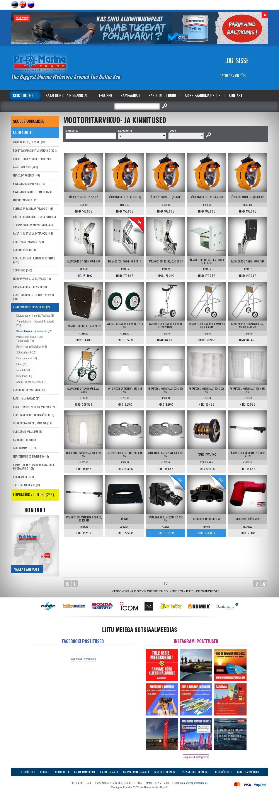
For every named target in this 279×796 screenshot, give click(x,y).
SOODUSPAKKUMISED (28, 121)
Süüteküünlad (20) (26, 352)
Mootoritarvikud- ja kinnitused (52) (34, 331)
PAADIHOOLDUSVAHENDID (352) (29, 390)
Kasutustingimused (165, 772)
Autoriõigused (223, 772)
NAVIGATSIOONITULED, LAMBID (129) (32, 192)
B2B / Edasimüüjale (248, 772)
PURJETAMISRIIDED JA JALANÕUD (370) (33, 415)
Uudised (44, 772)
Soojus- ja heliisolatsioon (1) (31, 382)
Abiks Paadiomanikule (202, 95)
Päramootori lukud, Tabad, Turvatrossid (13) (30, 338)
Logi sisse (236, 60)
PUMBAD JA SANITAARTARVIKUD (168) (33, 208)
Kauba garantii (109, 772)
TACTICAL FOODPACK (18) (26, 485)
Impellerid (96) (24, 376)
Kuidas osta (62, 772)
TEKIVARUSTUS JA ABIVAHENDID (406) (33, 225)
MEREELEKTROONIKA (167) (26, 175)
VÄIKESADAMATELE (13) (25, 448)
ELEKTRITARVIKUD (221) (25, 200)
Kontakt (236, 95)
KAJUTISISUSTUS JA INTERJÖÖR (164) (33, 233)
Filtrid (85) (21, 364)
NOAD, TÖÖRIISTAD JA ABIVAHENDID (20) (34, 406)
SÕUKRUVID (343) (22, 270)
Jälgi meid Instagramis (196, 757)
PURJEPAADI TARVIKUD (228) (28, 242)
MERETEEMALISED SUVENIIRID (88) (31, 456)
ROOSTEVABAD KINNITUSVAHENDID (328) (35, 150)
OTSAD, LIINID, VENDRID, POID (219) (32, 159)
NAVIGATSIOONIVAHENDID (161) (29, 183)
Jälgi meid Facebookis (83, 658)
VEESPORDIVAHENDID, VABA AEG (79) (32, 423)
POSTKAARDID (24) (23, 477)
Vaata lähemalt (27, 569)
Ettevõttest (27, 772)
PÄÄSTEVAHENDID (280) (25, 167)
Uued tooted (23, 132)
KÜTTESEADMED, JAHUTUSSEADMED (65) (34, 217)
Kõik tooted (23, 95)
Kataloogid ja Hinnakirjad (67, 95)
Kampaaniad (130, 95)
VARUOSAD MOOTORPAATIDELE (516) (32, 307)
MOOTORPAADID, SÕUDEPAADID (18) (32, 278)
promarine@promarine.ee (194, 783)
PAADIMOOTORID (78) (24, 250)
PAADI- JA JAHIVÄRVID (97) (26, 398)
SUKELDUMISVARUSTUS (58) (28, 431)
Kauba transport (84, 772)
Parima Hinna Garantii (136, 772)
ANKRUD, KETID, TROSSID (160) (29, 142)
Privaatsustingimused (195, 772)
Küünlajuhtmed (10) (26, 358)
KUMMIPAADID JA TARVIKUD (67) (30, 287)
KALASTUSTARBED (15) (25, 440)
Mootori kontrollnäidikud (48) (31, 346)
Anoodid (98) (23, 370)
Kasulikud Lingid (162, 95)
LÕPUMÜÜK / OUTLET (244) (33, 494)
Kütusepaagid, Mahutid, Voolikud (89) (35, 315)
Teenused (104, 95)
